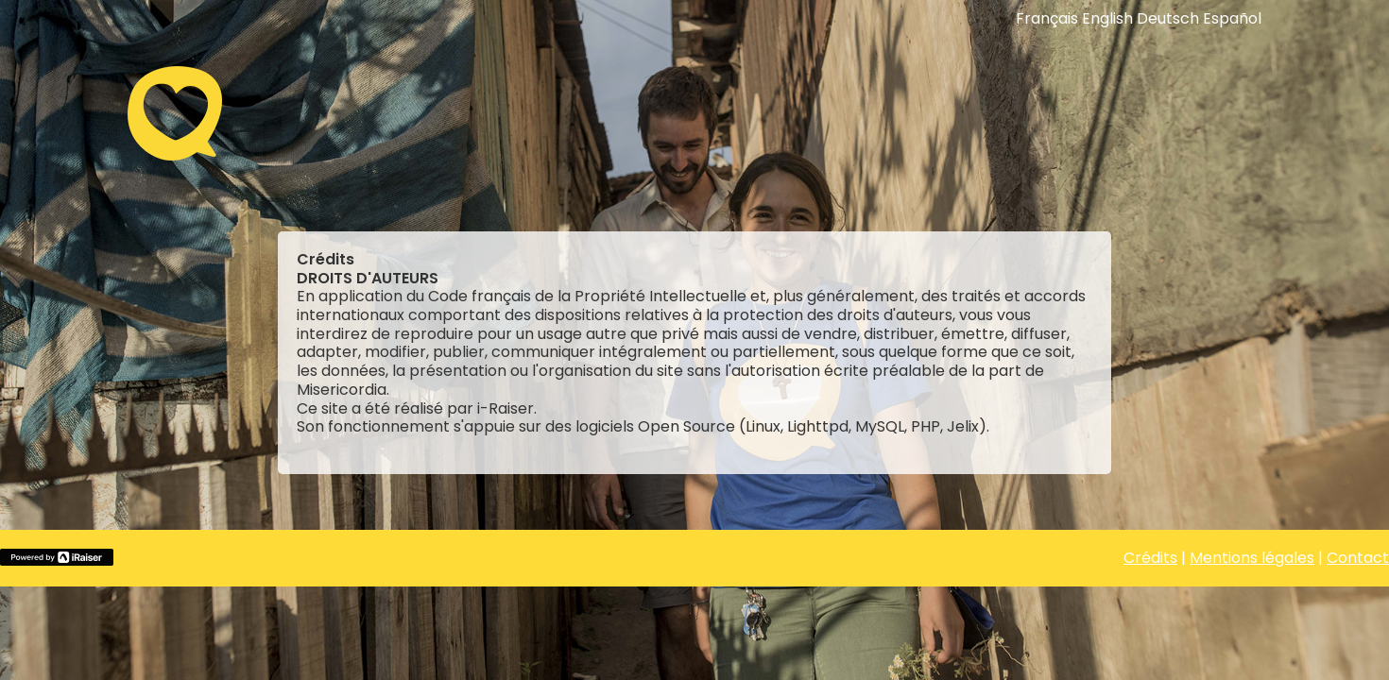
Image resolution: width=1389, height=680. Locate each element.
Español (1232, 18)
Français (1047, 18)
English (1107, 18)
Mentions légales (1252, 558)
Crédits (1150, 558)
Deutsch (1168, 18)
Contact (1358, 558)
